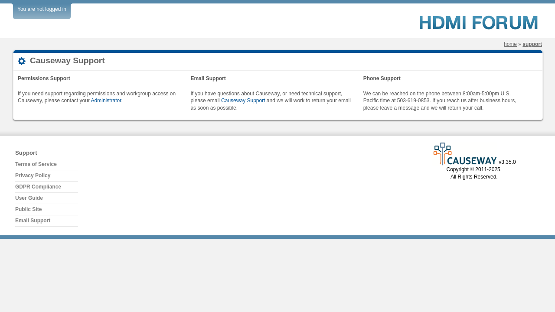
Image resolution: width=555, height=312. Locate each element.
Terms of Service (36, 164)
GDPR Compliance (38, 187)
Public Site (28, 209)
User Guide (29, 198)
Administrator (106, 101)
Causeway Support (243, 101)
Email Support (32, 221)
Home (510, 44)
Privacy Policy (32, 175)
